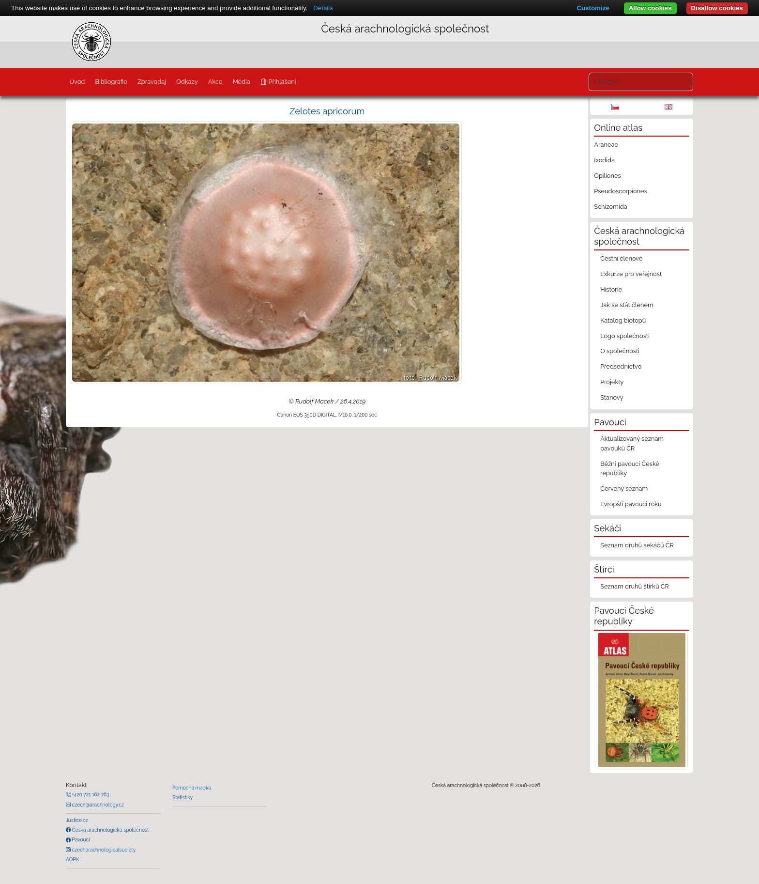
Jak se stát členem (626, 305)
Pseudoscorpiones (620, 191)
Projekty (611, 382)
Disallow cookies (717, 8)
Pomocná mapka (191, 788)
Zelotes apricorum (326, 111)
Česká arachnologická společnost (110, 830)
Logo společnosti (625, 336)
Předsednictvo (620, 366)
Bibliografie (111, 81)
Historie (611, 289)
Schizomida (610, 206)
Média (241, 81)
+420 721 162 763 (90, 794)
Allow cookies (650, 8)
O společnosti (619, 351)
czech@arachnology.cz (97, 804)
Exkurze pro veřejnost (631, 274)
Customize (593, 8)
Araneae (606, 144)
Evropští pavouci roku (631, 504)
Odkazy (187, 81)
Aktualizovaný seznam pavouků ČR (632, 443)
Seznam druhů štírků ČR (634, 586)
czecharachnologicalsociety (103, 850)
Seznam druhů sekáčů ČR (637, 545)
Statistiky (182, 797)
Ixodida (604, 160)
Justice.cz (77, 820)
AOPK (72, 859)
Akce (215, 81)
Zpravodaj (151, 81)
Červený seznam (624, 488)
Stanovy (611, 397)
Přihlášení (281, 81)
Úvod (77, 81)
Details (323, 8)
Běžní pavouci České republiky (629, 468)
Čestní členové (621, 258)
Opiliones (607, 175)
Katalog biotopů (623, 320)
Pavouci (80, 839)
